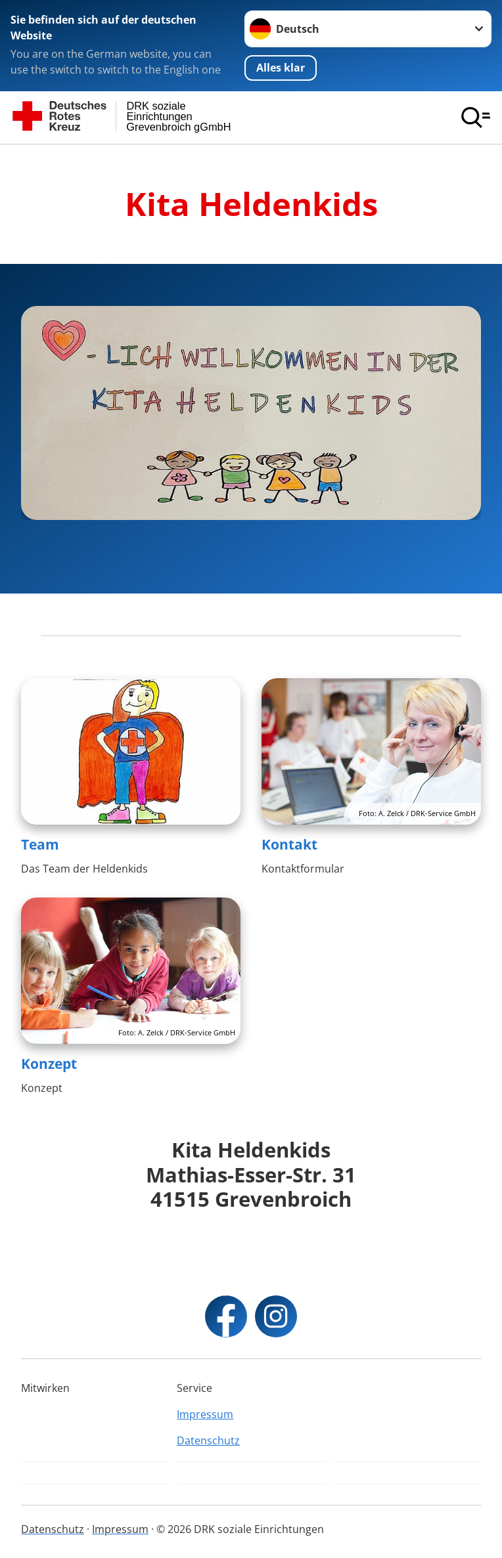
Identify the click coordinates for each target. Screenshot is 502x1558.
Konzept (49, 1063)
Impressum (205, 1414)
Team (40, 844)
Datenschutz (208, 1440)
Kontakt (289, 844)
